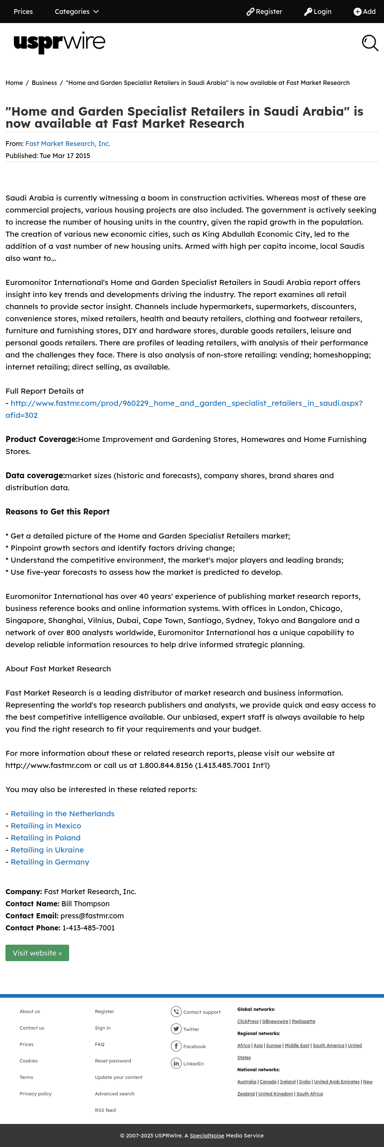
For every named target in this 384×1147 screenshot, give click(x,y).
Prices (23, 11)
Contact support (195, 1012)
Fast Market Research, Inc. (67, 143)
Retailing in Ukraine (47, 849)
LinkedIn (187, 1064)
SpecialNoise (207, 1135)
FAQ (100, 1044)
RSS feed (105, 1110)
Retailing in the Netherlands (62, 813)
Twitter (184, 1029)
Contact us (32, 1028)
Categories (77, 11)
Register (264, 11)
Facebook (188, 1046)
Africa (243, 1045)
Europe (273, 1045)
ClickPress (248, 1021)
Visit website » (37, 952)
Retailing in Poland (45, 837)
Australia (246, 1081)
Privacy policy (36, 1094)
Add (365, 11)
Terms (26, 1077)
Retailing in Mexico (46, 825)
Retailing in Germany (50, 861)
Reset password (113, 1061)
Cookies (29, 1061)
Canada (268, 1081)
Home (14, 82)
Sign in (103, 1028)
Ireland (288, 1081)
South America (329, 1045)
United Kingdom (275, 1094)
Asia (258, 1045)
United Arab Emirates (337, 1081)
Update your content (119, 1077)
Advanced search (115, 1094)
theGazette (303, 1021)
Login (318, 11)
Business (44, 82)
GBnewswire (275, 1021)
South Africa (310, 1094)
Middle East (297, 1045)
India (304, 1081)
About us (30, 1011)
